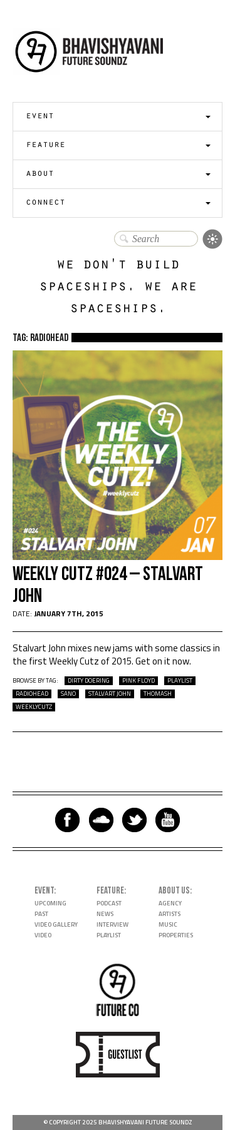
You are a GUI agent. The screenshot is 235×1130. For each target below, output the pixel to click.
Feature (45, 145)
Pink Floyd (138, 680)
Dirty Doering (89, 680)
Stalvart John (109, 694)
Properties (176, 935)
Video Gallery (56, 924)
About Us (174, 891)
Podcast (109, 903)
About (40, 174)
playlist (179, 680)
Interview (112, 924)
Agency (170, 903)
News (105, 914)
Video (42, 935)
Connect (45, 203)
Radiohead (32, 694)
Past (41, 914)
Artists (169, 914)
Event (40, 116)
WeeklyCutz (34, 707)
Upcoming (50, 903)
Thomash (158, 694)
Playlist (109, 935)
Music (168, 924)
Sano (68, 694)
